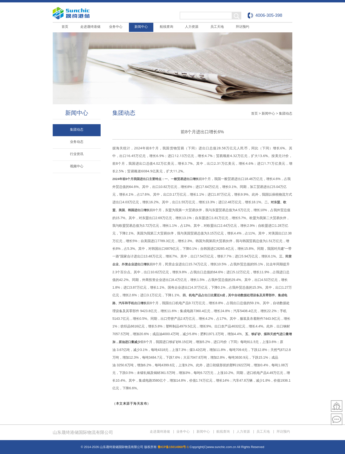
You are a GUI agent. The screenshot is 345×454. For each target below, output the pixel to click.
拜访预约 (242, 27)
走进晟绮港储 (90, 27)
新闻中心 (141, 27)
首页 (65, 27)
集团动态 (76, 129)
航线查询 (166, 27)
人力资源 (191, 27)
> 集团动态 (284, 113)
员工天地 (217, 27)
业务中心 (115, 27)
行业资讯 (76, 154)
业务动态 (76, 142)
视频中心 (76, 166)
